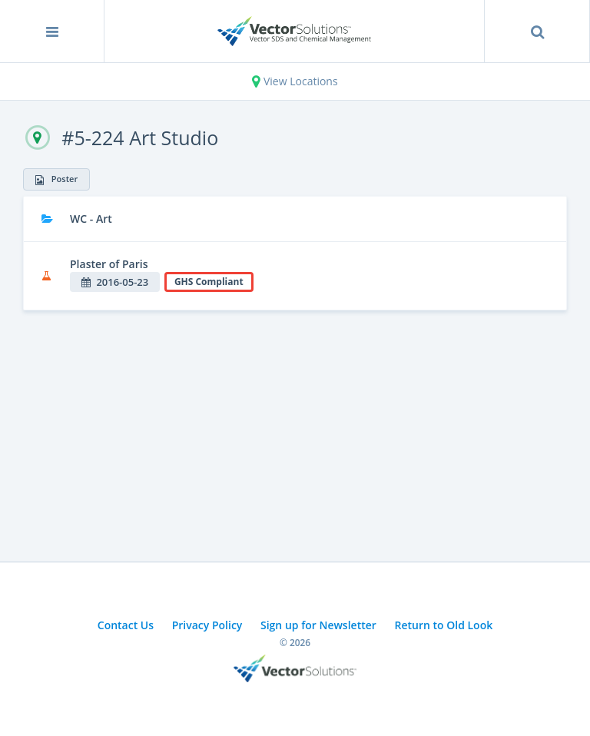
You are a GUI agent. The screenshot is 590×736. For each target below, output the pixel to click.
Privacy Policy (207, 625)
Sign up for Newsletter (318, 625)
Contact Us (126, 625)
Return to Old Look (443, 625)
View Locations (294, 81)
